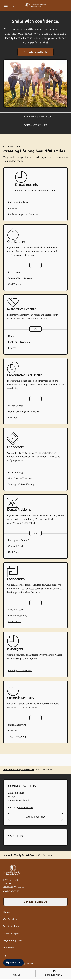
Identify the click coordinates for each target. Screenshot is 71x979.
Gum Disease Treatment (20, 478)
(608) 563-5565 (39, 125)
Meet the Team (11, 926)
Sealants (12, 417)
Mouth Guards (15, 405)
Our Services (10, 919)
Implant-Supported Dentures (23, 214)
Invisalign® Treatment (20, 670)
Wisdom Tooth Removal (20, 278)
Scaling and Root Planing (21, 484)
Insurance (8, 947)
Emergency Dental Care (20, 540)
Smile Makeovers (17, 724)
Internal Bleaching (17, 615)
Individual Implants (18, 202)
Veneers (12, 730)
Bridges (12, 347)
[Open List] (35, 265)
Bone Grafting (15, 472)
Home (6, 912)
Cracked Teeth (15, 546)
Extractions (14, 272)
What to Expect (11, 933)
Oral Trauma (14, 284)
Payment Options (12, 940)
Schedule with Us (35, 52)
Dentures (13, 336)
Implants (12, 208)
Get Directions (35, 817)
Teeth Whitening (17, 736)
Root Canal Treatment (19, 341)
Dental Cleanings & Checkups (23, 411)
